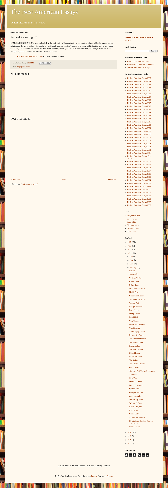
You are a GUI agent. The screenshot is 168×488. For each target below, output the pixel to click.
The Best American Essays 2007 (139, 134)
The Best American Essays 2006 (139, 137)
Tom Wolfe (133, 274)
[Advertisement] (63, 95)
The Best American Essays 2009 (139, 128)
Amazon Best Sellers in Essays (138, 68)
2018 (130, 440)
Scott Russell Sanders (137, 289)
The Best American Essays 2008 (139, 131)
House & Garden (135, 357)
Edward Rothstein (136, 385)
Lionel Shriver (134, 427)
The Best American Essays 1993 (139, 183)
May (131, 264)
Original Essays (133, 228)
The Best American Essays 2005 (139, 141)
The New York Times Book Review (142, 371)
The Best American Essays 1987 (139, 202)
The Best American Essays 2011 (139, 122)
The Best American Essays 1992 (139, 186)
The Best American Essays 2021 (139, 91)
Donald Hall (133, 317)
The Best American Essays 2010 (139, 125)
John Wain (133, 375)
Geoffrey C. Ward (135, 278)
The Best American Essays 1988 (139, 199)
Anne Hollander (135, 396)
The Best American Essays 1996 (139, 174)
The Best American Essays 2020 (139, 94)
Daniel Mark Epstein (137, 324)
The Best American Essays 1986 (139, 205)
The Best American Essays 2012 (139, 119)
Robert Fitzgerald (135, 407)
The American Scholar (137, 339)
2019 (130, 436)
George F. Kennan (136, 392)
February (133, 268)
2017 (130, 443)
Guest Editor (131, 222)
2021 (130, 253)
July (131, 257)
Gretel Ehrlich (134, 328)
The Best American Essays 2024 (139, 81)
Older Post (112, 180)
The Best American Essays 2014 (139, 113)
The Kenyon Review (137, 364)
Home (64, 180)
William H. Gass (135, 403)
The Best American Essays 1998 (139, 168)
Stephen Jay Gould (136, 400)
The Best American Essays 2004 (139, 144)
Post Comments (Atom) (29, 184)
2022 (130, 250)
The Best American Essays (44, 11)
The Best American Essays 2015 (139, 109)
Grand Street (134, 367)
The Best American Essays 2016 (139, 106)
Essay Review (132, 219)
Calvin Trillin (134, 281)
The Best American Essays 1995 (139, 177)
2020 (130, 432)
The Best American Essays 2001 (139, 153)
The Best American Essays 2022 (139, 88)
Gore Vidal (133, 378)
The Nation (133, 360)
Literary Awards (133, 225)
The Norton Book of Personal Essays (140, 64)
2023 (130, 246)
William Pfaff (134, 303)
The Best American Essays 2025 (139, 78)
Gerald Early (134, 414)
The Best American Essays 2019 (139, 97)
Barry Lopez (133, 310)
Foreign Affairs (135, 346)
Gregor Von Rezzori (136, 296)
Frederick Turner (135, 382)
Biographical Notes (23, 67)
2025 (130, 242)
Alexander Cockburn (137, 418)
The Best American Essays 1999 (139, 165)
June (131, 260)
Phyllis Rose (133, 292)
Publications (131, 231)
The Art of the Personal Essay (138, 61)
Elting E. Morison (136, 307)
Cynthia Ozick (134, 389)
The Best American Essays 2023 (139, 84)
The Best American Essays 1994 (139, 180)
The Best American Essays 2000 (139, 161)
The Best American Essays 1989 (139, 196)
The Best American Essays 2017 (139, 103)
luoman (94, 476)
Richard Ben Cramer (137, 335)
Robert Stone (134, 285)
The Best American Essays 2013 (139, 116)
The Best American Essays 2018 (139, 100)
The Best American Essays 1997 (139, 171)
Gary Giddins (134, 321)
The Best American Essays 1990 (139, 193)
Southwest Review (136, 342)
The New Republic (136, 349)
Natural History (135, 353)
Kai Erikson (133, 410)
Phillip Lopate (134, 314)
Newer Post (15, 180)
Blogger (110, 476)
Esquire (132, 271)
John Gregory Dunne (137, 332)
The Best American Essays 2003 (139, 147)
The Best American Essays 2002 (139, 150)
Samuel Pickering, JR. (137, 299)
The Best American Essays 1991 (139, 190)
